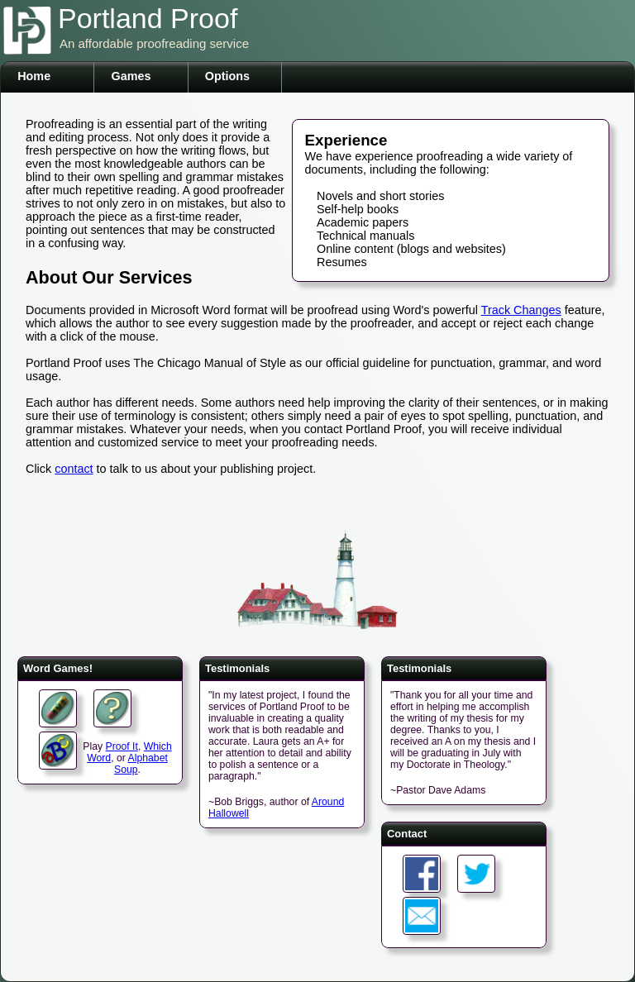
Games (130, 76)
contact (74, 468)
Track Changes (521, 310)
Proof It (121, 746)
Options (227, 76)
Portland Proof (147, 18)
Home (33, 76)
